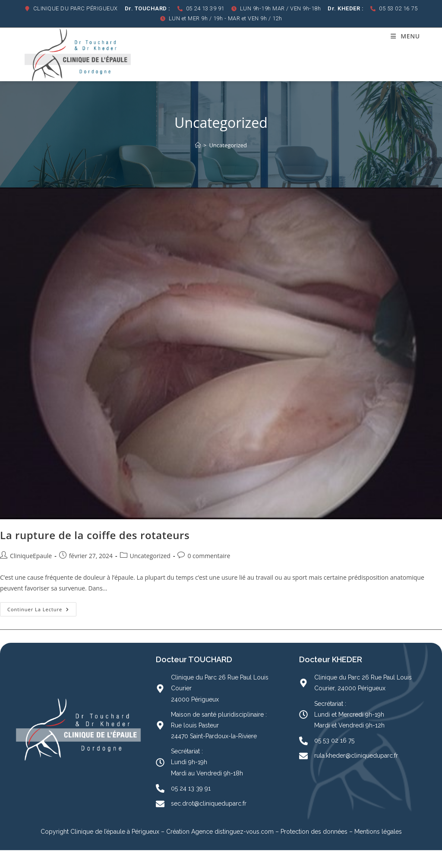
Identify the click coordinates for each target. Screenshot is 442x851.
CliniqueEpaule (31, 556)
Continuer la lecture (41, 608)
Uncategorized (228, 146)
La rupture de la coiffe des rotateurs (94, 536)
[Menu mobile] (405, 36)
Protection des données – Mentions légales (341, 832)
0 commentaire (208, 556)
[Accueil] (198, 146)
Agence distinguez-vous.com (231, 832)
